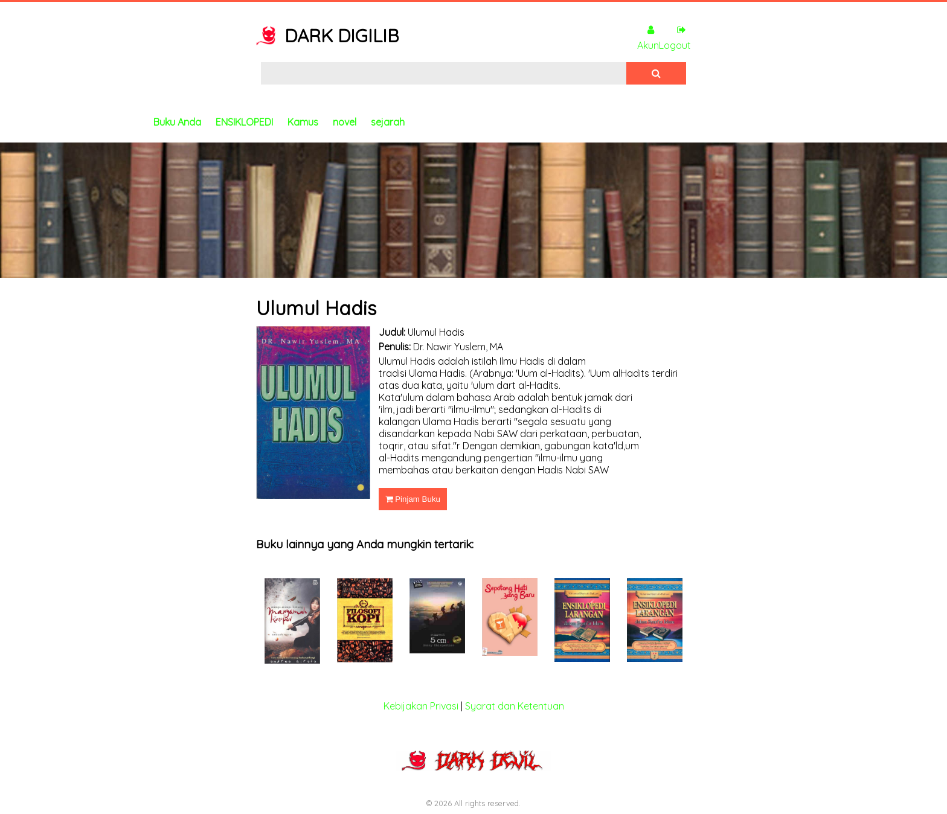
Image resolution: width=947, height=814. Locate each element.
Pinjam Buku (412, 499)
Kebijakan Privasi (421, 706)
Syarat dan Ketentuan (514, 706)
